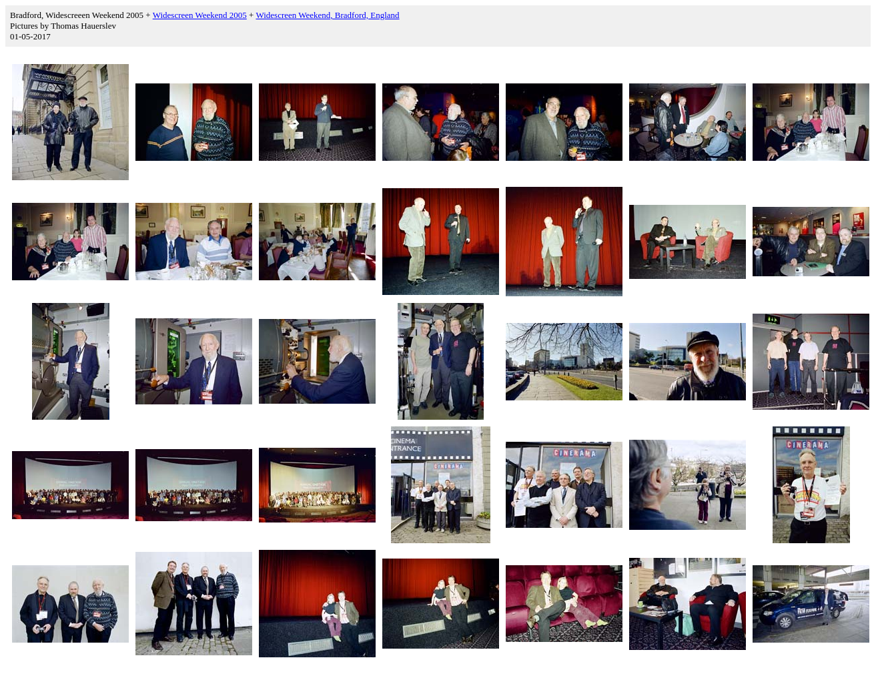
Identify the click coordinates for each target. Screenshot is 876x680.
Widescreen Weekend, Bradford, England (327, 15)
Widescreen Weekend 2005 (200, 15)
